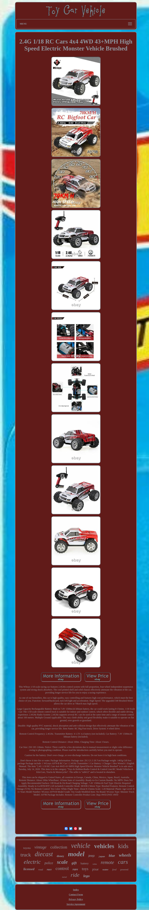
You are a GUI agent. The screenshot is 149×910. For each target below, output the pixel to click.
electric (32, 862)
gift (74, 863)
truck (25, 855)
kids (123, 845)
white (95, 864)
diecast (44, 854)
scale (62, 862)
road (40, 869)
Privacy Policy (76, 899)
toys (85, 869)
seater (105, 869)
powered (124, 869)
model (76, 854)
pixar (95, 869)
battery (85, 863)
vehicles (104, 846)
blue (112, 856)
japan (102, 856)
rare (75, 869)
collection (58, 847)
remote (107, 862)
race (49, 869)
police (49, 863)
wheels (125, 855)
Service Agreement (76, 904)
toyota (27, 847)
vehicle (80, 845)
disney (60, 856)
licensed (29, 869)
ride (75, 875)
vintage (41, 847)
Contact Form (76, 894)
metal (64, 877)
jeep (91, 856)
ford (114, 869)
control (62, 868)
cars (123, 862)
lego (86, 876)
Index (76, 889)
